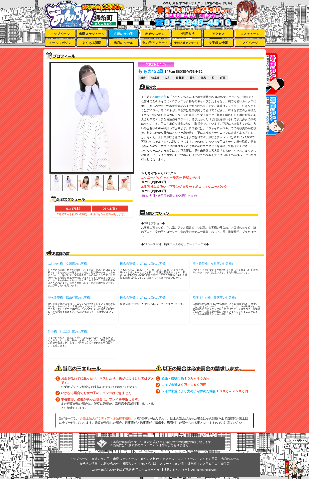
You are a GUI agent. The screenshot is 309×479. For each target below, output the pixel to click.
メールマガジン (60, 43)
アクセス (218, 34)
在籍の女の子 (123, 34)
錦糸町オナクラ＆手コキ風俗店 (208, 463)
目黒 (203, 77)
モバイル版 (148, 463)
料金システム (155, 34)
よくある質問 (91, 43)
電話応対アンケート (186, 43)
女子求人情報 (218, 43)
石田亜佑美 (159, 96)
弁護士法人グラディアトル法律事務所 (105, 418)
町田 (222, 77)
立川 (167, 77)
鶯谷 (192, 77)
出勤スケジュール (92, 34)
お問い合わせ (110, 463)
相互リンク (130, 463)
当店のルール (123, 43)
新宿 (143, 77)
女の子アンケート (155, 43)
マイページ (250, 43)
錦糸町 (155, 77)
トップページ (60, 34)
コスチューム (250, 34)
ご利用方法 (187, 34)
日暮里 (180, 77)
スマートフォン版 (172, 463)
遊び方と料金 (150, 458)
